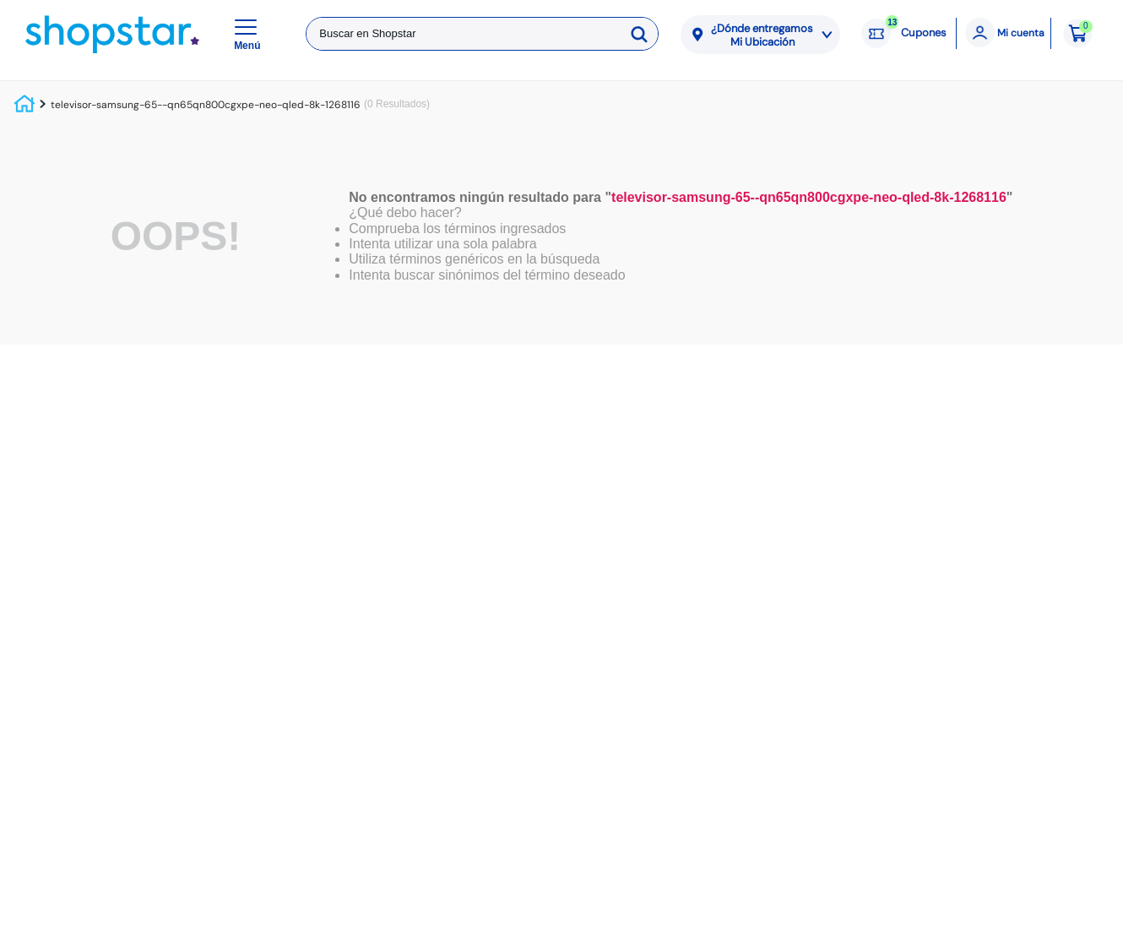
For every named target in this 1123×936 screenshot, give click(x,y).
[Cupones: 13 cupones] (904, 34)
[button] (250, 33)
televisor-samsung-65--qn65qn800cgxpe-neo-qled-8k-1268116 (206, 105)
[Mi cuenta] (1003, 33)
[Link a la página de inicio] (26, 105)
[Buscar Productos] (642, 34)
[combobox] (482, 34)
